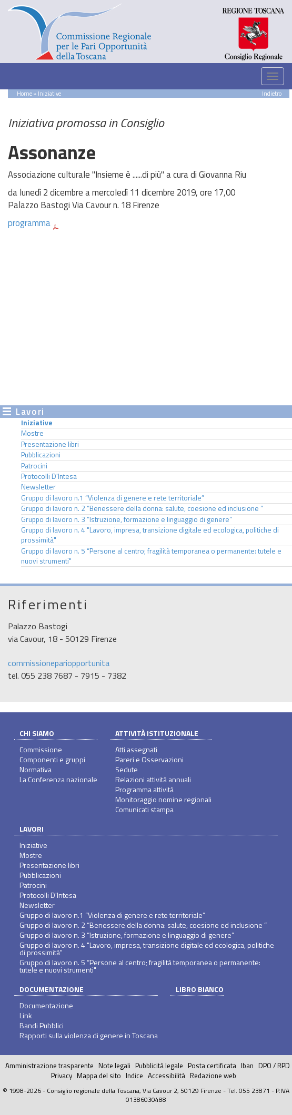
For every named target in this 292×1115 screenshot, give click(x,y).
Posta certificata (212, 1065)
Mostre (32, 433)
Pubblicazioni (41, 454)
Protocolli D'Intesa (49, 476)
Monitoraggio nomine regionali (163, 799)
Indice (134, 1075)
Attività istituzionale (156, 733)
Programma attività (144, 789)
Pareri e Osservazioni (149, 759)
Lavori (31, 828)
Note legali (114, 1065)
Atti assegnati (136, 749)
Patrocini (34, 466)
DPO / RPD (274, 1065)
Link (25, 1015)
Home (24, 93)
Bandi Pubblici (41, 1025)
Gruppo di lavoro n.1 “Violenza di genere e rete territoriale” (112, 498)
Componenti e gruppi (52, 759)
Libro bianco (200, 989)
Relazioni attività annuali (153, 779)
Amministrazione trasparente (49, 1065)
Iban (247, 1065)
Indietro (271, 93)
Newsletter (38, 487)
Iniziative (37, 422)
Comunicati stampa (144, 809)
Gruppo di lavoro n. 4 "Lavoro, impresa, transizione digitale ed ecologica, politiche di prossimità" (150, 535)
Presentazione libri (50, 444)
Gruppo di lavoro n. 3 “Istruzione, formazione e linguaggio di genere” (126, 519)
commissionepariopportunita (58, 663)
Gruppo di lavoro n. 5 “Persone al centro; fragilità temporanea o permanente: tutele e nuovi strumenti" (151, 556)
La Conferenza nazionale (58, 779)
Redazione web (213, 1075)
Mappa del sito (99, 1075)
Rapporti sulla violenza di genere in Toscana (88, 1035)
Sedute (126, 769)
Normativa (35, 769)
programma (29, 223)
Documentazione (51, 989)
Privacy (61, 1075)
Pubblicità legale (159, 1065)
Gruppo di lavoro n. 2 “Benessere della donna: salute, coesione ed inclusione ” (142, 508)
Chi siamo (36, 733)
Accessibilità (166, 1075)
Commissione (40, 749)
